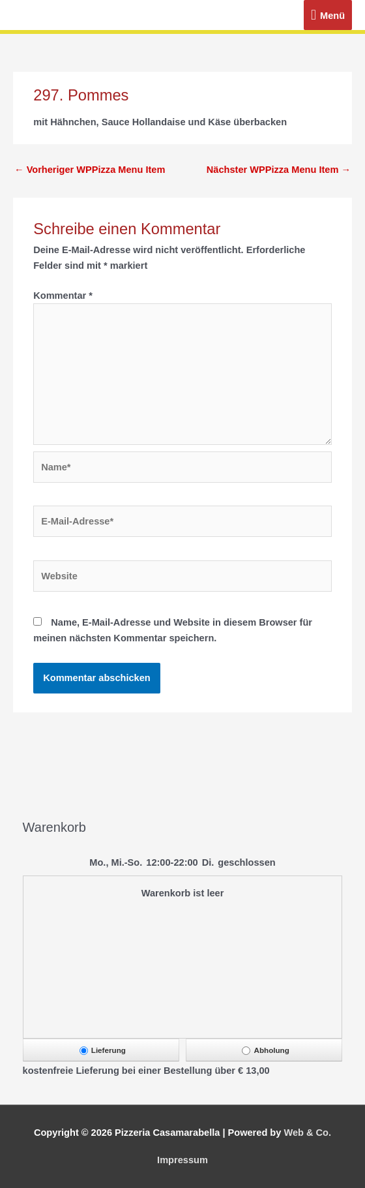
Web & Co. (307, 1132)
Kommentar (63, 295)
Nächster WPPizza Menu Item (279, 169)
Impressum (182, 1160)
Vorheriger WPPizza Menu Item (89, 169)
